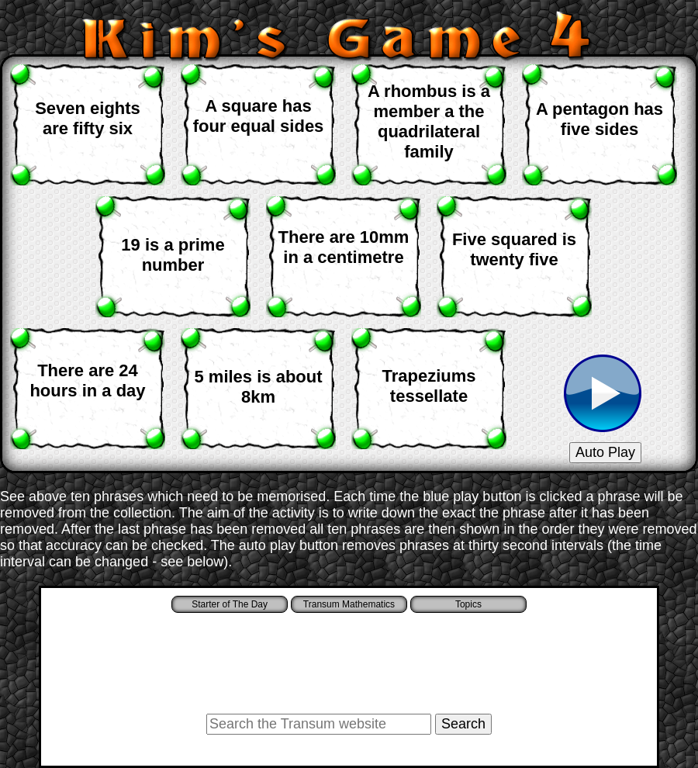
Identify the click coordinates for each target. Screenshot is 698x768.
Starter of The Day (230, 604)
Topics (468, 604)
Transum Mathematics (349, 604)
